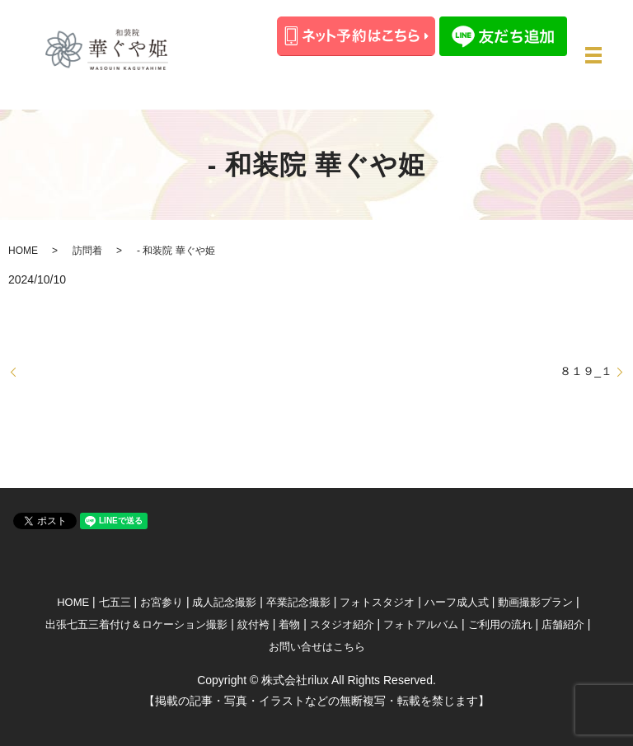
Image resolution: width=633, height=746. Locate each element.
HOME (23, 250)
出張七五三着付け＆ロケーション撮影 (136, 624)
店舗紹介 (563, 624)
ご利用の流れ (500, 624)
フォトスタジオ (377, 602)
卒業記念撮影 (298, 602)
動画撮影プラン (535, 602)
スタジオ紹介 (342, 624)
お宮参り (161, 602)
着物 (289, 624)
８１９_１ (586, 371)
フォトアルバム (420, 624)
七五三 (115, 602)
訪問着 (87, 250)
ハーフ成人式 (456, 602)
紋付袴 (253, 624)
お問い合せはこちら (317, 646)
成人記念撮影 (224, 602)
